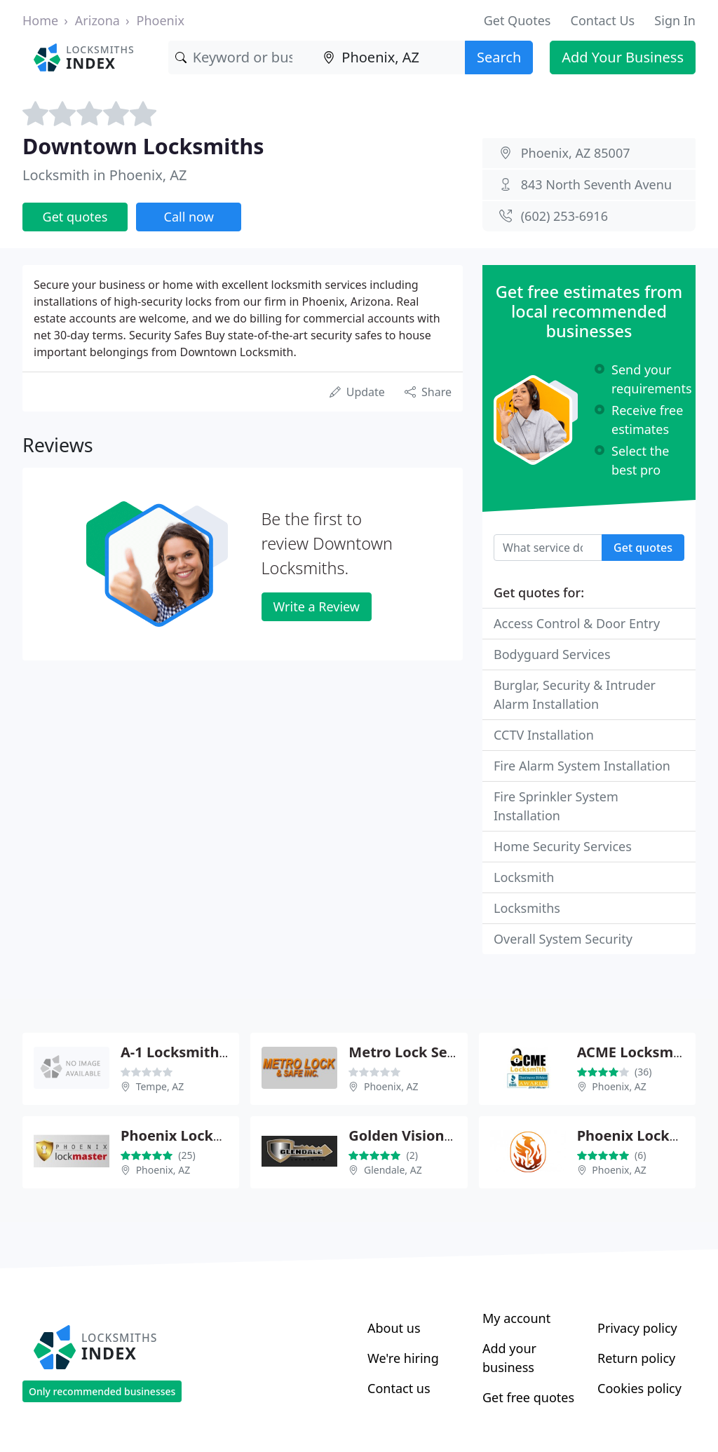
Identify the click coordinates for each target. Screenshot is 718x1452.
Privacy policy (637, 1327)
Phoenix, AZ (391, 1086)
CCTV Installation (544, 734)
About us (394, 1327)
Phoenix (160, 20)
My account (516, 1318)
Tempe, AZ (160, 1086)
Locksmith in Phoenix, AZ (104, 174)
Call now (189, 216)
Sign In (675, 20)
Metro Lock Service (414, 1052)
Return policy (636, 1358)
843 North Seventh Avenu (596, 184)
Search (499, 57)
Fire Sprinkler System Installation (556, 806)
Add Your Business (623, 57)
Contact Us (603, 20)
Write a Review (316, 606)
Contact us (399, 1388)
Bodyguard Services (552, 654)
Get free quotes (528, 1397)
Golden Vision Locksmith (434, 1135)
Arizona (97, 20)
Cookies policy (639, 1388)
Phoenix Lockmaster (192, 1135)
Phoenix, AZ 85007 (575, 152)
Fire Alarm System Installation (582, 765)
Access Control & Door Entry (577, 623)
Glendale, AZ (393, 1169)
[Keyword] (242, 57)
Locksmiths (527, 908)
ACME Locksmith (635, 1052)
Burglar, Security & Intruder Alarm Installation (575, 694)
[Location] (391, 57)
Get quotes (75, 216)
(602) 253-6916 (564, 216)
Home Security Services (563, 846)
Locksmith (524, 877)
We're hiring (403, 1358)
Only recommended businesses (102, 1391)
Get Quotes (517, 20)
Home (40, 20)
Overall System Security (563, 938)
